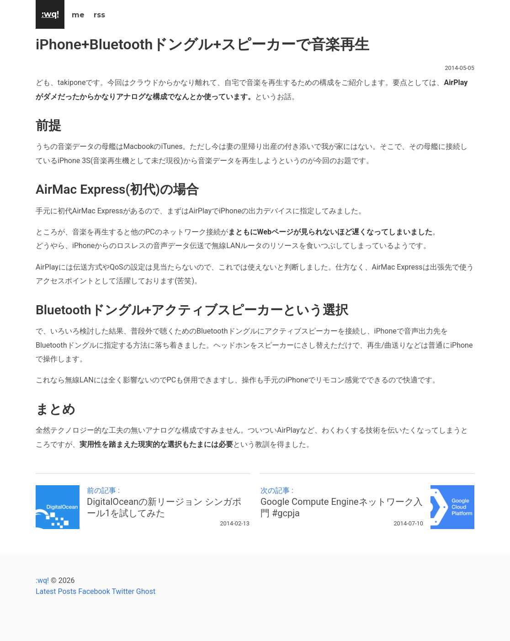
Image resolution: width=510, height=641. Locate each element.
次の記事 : (341, 502)
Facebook (94, 591)
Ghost (145, 591)
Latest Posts (56, 591)
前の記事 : (168, 502)
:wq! (42, 580)
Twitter (123, 591)
